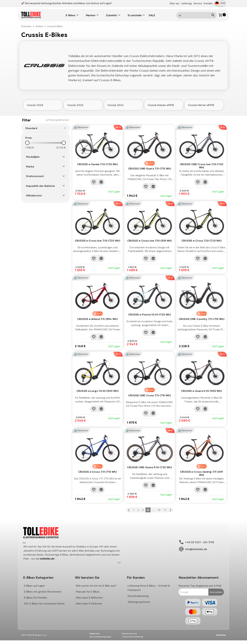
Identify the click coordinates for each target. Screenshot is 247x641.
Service (197, 3)
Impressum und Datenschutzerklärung (132, 636)
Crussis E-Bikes (55, 24)
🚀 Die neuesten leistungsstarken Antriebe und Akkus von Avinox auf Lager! (66, 3)
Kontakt (208, 3)
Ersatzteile (135, 14)
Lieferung (186, 3)
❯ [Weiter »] (170, 507)
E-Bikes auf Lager (35, 585)
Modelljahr (33, 154)
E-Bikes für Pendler (37, 597)
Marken (90, 14)
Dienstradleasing (138, 595)
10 (159, 507)
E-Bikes (70, 14)
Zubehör (111, 14)
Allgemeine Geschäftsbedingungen (100, 636)
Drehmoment (35, 174)
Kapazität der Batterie (40, 183)
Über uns (174, 3)
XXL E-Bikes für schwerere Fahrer (45, 602)
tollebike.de (57, 557)
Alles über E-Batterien (90, 597)
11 (165, 507)
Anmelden (214, 591)
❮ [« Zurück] (129, 507)
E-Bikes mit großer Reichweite (44, 591)
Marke (30, 164)
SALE (152, 14)
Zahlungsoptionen (139, 601)
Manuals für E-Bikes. (88, 591)
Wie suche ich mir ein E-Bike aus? (96, 585)
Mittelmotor (34, 193)
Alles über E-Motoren (89, 602)
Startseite (26, 24)
